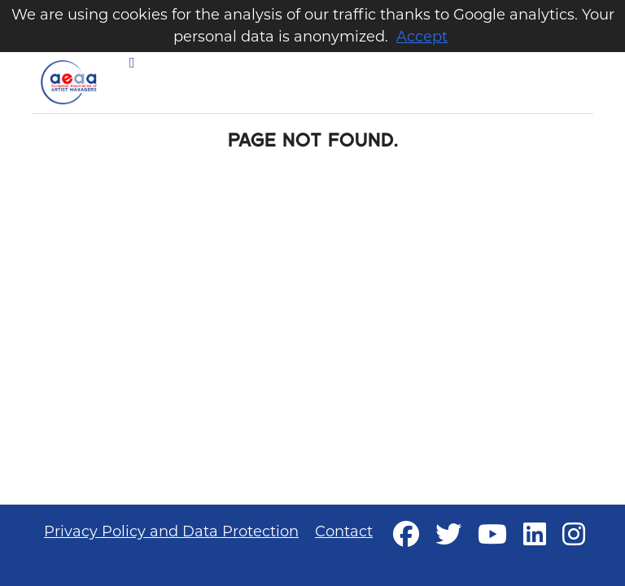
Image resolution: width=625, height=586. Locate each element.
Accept (422, 37)
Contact (344, 531)
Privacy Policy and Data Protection (171, 531)
